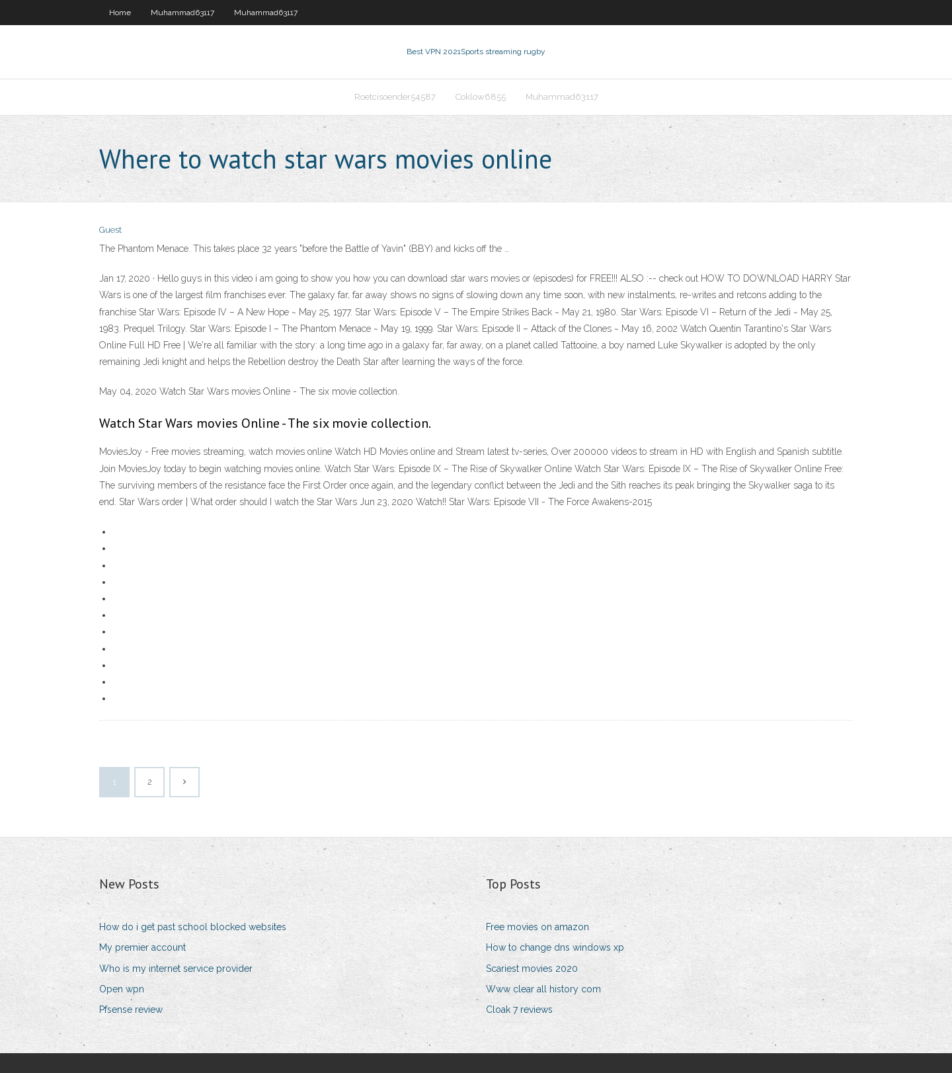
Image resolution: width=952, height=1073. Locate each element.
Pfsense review (131, 1009)
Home (120, 12)
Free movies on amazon (537, 927)
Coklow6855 (481, 97)
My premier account (142, 947)
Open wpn (121, 989)
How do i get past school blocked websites (192, 927)
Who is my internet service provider (176, 968)
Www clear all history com (543, 989)
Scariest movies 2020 (532, 968)
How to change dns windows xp (555, 947)
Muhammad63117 (182, 12)
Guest (110, 230)
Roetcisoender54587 (395, 97)
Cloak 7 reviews (519, 1009)
